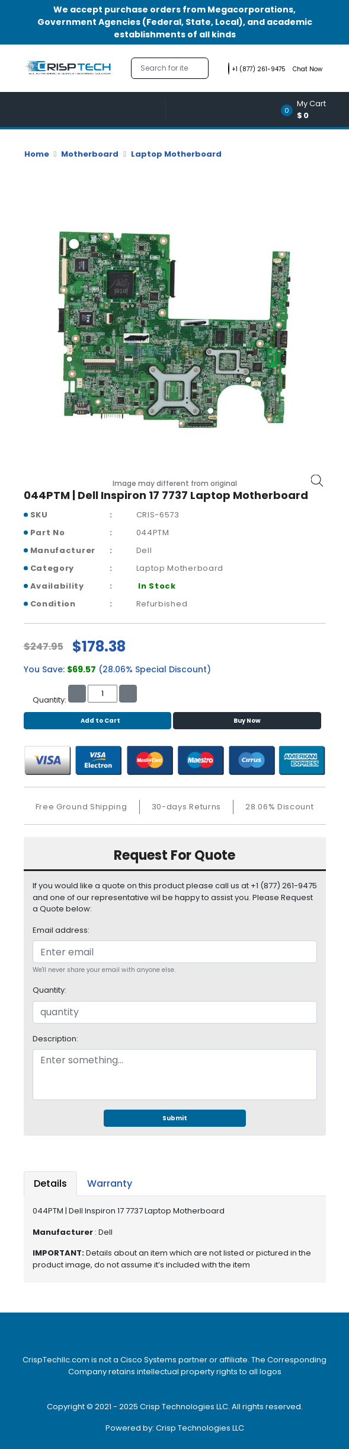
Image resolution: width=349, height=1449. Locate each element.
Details (50, 1183)
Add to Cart (97, 720)
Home (36, 154)
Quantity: (49, 990)
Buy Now (247, 720)
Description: (55, 1038)
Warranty (109, 1183)
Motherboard (90, 154)
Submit (174, 1118)
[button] (307, 109)
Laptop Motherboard (176, 154)
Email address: (61, 930)
